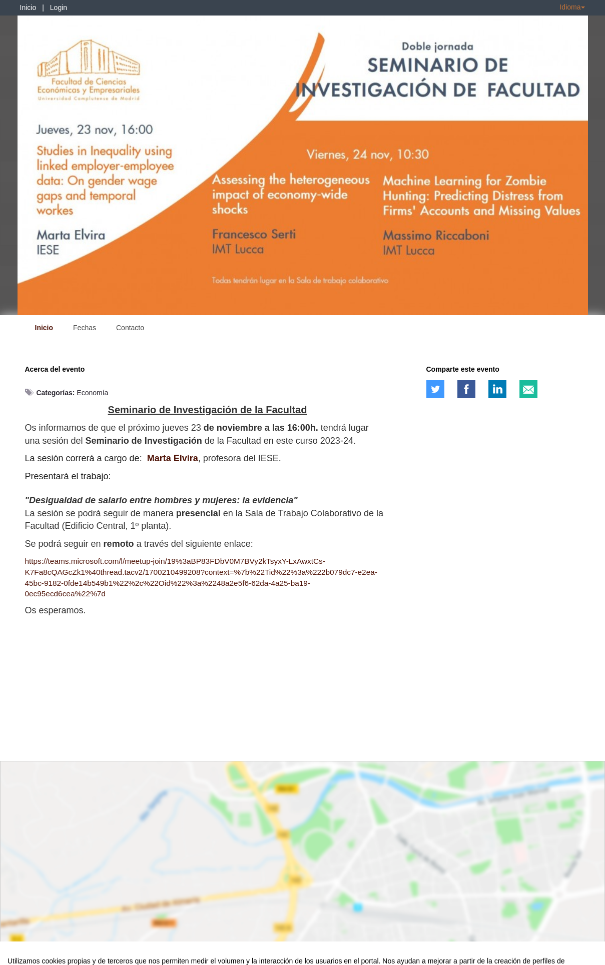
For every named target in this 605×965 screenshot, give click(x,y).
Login (58, 8)
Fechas (84, 328)
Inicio (28, 8)
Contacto (130, 328)
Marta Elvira (172, 458)
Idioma (571, 7)
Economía (92, 393)
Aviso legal (23, 955)
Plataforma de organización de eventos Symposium (307, 955)
